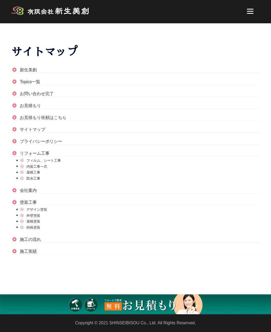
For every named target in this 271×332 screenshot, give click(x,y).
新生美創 (28, 70)
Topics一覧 (30, 81)
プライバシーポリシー (41, 141)
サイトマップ (32, 129)
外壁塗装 (33, 216)
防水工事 (33, 178)
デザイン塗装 (36, 209)
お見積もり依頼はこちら (43, 117)
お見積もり (30, 105)
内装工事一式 (36, 167)
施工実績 (28, 251)
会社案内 (28, 190)
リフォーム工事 (34, 153)
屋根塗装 (33, 221)
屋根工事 (33, 172)
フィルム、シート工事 (43, 160)
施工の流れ (30, 239)
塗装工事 (28, 202)
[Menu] (250, 11)
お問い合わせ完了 (37, 93)
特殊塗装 (33, 227)
